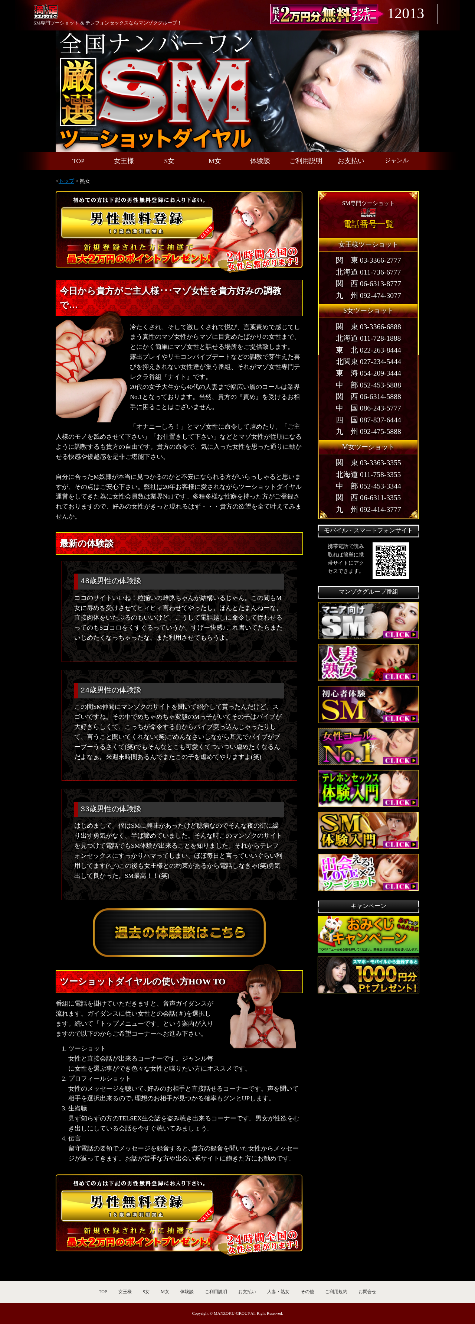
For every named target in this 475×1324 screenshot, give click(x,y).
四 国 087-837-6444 (368, 420)
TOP (78, 161)
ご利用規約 (336, 1291)
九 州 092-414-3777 (368, 509)
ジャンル (397, 160)
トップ (66, 181)
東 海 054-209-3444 (368, 373)
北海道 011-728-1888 (368, 338)
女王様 (124, 161)
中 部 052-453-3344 (368, 486)
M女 (215, 161)
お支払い (351, 161)
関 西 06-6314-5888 (368, 396)
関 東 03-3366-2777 (368, 260)
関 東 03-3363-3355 (368, 463)
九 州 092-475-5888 (368, 431)
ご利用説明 (305, 161)
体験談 (260, 161)
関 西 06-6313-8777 (368, 284)
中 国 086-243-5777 (368, 408)
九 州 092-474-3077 (368, 295)
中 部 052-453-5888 (368, 385)
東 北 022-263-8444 (368, 350)
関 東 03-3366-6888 (368, 327)
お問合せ (367, 1291)
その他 (307, 1291)
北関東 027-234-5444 (368, 362)
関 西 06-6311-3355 (368, 498)
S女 (169, 161)
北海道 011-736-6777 (368, 272)
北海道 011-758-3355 (368, 474)
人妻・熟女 (278, 1291)
